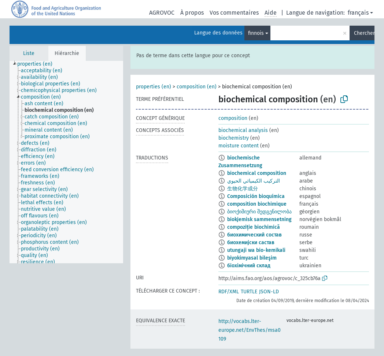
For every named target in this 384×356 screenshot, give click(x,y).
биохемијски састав (250, 242)
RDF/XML (228, 292)
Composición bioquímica (256, 196)
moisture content (238, 146)
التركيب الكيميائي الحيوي (253, 181)
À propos (192, 12)
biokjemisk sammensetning (259, 219)
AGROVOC (161, 12)
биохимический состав (254, 235)
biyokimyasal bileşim (252, 258)
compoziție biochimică (253, 227)
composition (232, 118)
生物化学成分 (242, 189)
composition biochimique (257, 204)
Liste (28, 53)
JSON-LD (269, 292)
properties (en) (153, 87)
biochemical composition (256, 173)
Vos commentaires (234, 12)
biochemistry (233, 138)
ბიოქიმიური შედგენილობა (259, 212)
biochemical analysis (243, 130)
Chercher (364, 33)
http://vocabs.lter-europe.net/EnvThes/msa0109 (249, 330)
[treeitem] (38, 64)
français (358, 12)
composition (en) (197, 87)
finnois (256, 33)
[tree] (66, 162)
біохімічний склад (248, 266)
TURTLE (249, 292)
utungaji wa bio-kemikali (256, 250)
